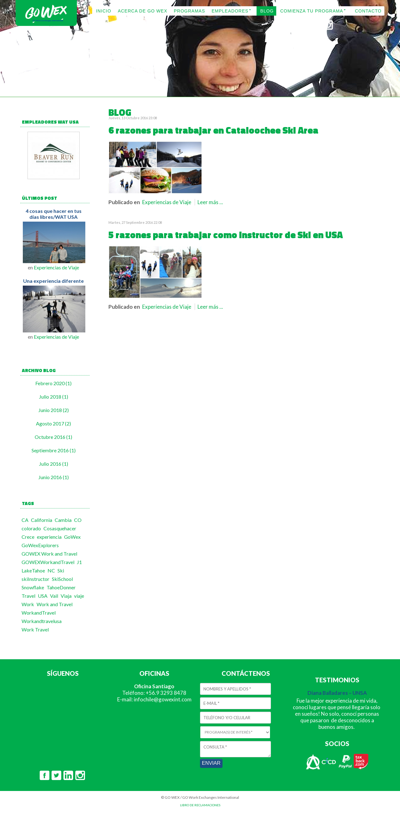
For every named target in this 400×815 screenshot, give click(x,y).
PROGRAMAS (189, 10)
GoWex (72, 537)
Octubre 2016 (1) (53, 437)
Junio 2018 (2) (53, 410)
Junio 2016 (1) (53, 477)
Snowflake (33, 587)
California (41, 520)
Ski (61, 570)
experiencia (49, 537)
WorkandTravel (39, 613)
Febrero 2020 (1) (53, 383)
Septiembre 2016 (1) (54, 450)
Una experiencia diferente (53, 281)
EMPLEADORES (230, 10)
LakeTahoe (33, 570)
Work (28, 604)
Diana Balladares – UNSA (337, 693)
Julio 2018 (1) (53, 397)
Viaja (66, 596)
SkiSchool (62, 579)
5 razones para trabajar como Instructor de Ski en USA (225, 235)
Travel (28, 596)
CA (25, 520)
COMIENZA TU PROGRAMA (311, 10)
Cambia (63, 520)
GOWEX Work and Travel (49, 554)
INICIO (103, 10)
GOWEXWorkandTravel (48, 562)
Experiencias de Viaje (56, 267)
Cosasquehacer (59, 528)
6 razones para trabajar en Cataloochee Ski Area (213, 130)
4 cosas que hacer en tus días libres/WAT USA (54, 214)
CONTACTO (368, 10)
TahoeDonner (61, 587)
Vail (54, 596)
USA (43, 596)
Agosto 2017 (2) (53, 423)
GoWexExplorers (40, 545)
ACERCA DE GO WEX (142, 10)
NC (51, 570)
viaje (79, 596)
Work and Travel (54, 604)
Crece (28, 537)
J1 (79, 562)
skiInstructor (35, 579)
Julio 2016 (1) (53, 464)
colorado (31, 528)
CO (78, 520)
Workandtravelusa (42, 621)
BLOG (267, 10)
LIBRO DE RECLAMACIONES (200, 805)
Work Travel (35, 629)
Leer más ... (210, 202)
